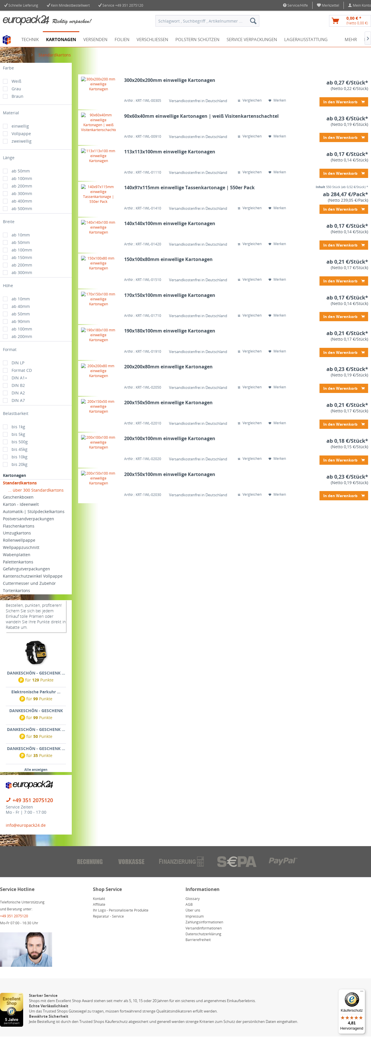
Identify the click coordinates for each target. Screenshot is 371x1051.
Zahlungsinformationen (204, 936)
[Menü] (361, 992)
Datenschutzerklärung (203, 948)
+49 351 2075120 (129, 5)
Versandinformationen (204, 942)
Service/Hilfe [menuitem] (295, 5)
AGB (189, 918)
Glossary (193, 913)
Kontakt (99, 913)
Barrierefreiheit (198, 954)
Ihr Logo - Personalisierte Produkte (120, 924)
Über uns (193, 924)
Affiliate (99, 918)
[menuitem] (328, 5)
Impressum (195, 930)
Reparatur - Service (108, 930)
